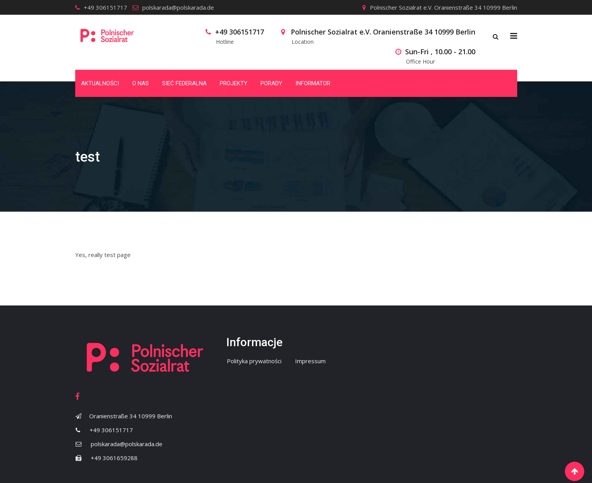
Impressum (310, 361)
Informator (312, 83)
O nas (140, 83)
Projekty (233, 83)
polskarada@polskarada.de (178, 7)
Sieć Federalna (184, 83)
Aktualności (100, 83)
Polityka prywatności (254, 361)
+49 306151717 (105, 7)
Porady (271, 83)
